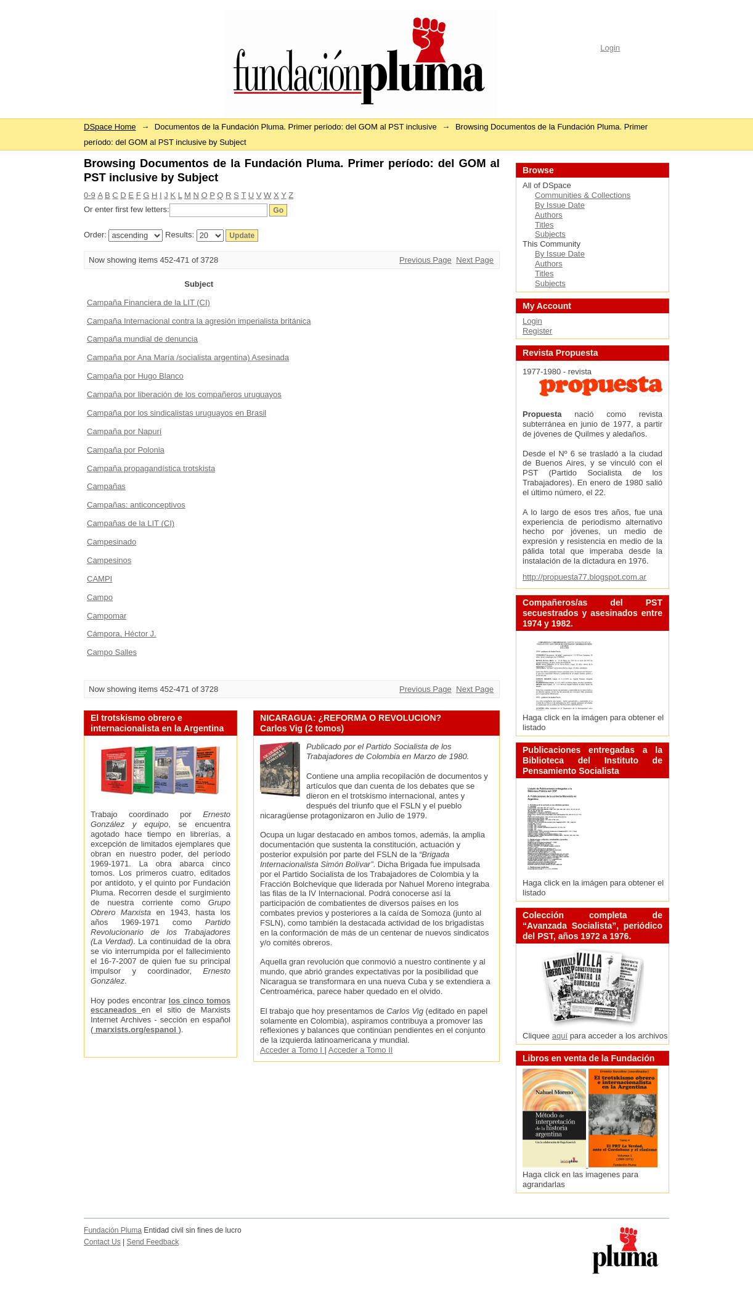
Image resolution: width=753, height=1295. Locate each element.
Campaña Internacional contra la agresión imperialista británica (199, 321)
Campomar (106, 615)
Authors (549, 215)
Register (537, 330)
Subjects (550, 234)
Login (610, 47)
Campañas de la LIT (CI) (130, 523)
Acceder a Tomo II (360, 1049)
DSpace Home (110, 126)
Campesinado (111, 541)
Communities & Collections (582, 195)
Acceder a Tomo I (292, 1049)
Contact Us (102, 1242)
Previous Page (425, 260)
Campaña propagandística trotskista (151, 468)
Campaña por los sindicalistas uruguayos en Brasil (176, 412)
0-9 (90, 195)
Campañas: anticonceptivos (136, 504)
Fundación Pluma (113, 1230)
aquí (560, 1035)
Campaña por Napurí (124, 431)
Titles (544, 224)
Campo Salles (112, 652)
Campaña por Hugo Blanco (135, 375)
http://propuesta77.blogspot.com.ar (584, 577)
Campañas (106, 486)
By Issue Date (560, 205)
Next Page (475, 260)
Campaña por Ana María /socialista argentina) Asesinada (188, 357)
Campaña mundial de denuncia (142, 338)
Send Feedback (153, 1242)
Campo (100, 597)
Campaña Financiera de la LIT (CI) (148, 302)
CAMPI (99, 578)
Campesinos (109, 560)
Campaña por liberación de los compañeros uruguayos (184, 394)
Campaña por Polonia (126, 449)
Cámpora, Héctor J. (122, 633)
